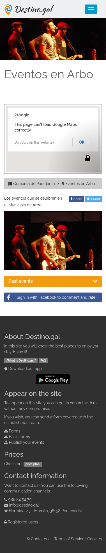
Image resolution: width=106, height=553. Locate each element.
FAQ (43, 360)
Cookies (94, 539)
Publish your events (26, 442)
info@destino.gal (24, 505)
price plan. (33, 464)
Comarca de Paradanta (34, 183)
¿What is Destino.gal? (21, 360)
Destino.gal (33, 9)
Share (76, 199)
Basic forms (19, 436)
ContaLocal (41, 539)
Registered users (23, 522)
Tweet (93, 199)
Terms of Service (69, 539)
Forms (14, 431)
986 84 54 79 (20, 499)
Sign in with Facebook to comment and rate (49, 297)
